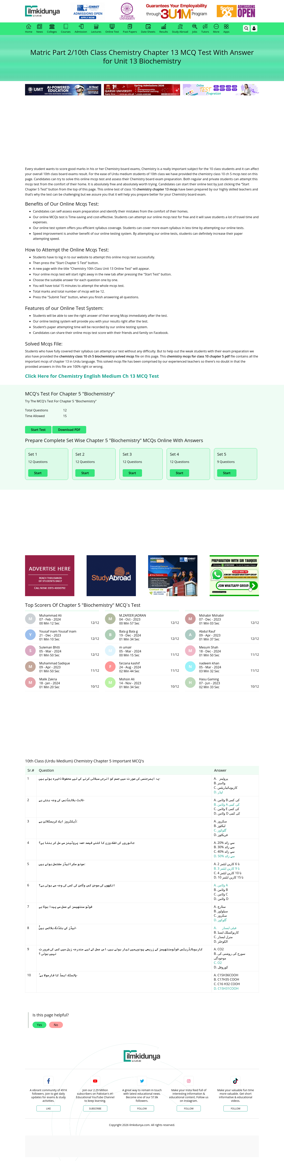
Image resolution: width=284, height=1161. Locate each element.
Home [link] (28, 28)
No (56, 1025)
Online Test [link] (112, 28)
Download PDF (69, 430)
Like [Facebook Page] (48, 1108)
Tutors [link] (205, 28)
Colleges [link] (52, 28)
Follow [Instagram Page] (188, 1108)
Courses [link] (66, 28)
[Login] (254, 28)
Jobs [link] (194, 28)
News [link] (39, 28)
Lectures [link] (96, 28)
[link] (92, 11)
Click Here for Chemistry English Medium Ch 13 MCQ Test (92, 376)
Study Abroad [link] (180, 28)
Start (38, 473)
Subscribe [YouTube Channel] (95, 1108)
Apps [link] (226, 28)
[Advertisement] (142, 125)
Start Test (38, 430)
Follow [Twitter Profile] (142, 1108)
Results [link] (163, 28)
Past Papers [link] (130, 28)
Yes (39, 1025)
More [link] (216, 28)
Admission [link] (81, 28)
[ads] (49, 575)
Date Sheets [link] (148, 28)
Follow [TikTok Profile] (235, 1108)
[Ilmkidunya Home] (46, 11)
